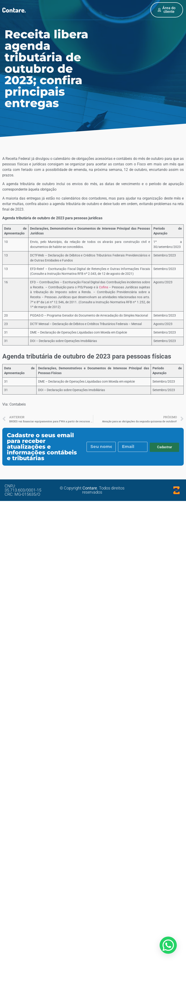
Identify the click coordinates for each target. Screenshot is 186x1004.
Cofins (103, 287)
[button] (88, 9)
